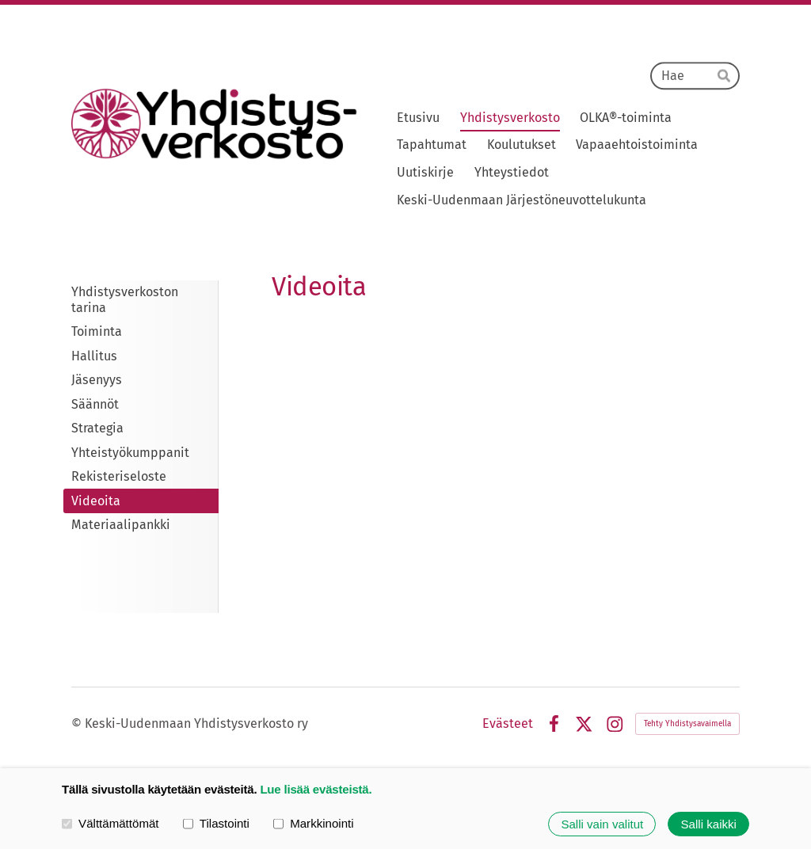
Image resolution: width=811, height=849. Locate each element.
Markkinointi (313, 823)
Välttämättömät (110, 823)
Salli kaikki (709, 824)
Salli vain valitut (602, 824)
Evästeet (507, 724)
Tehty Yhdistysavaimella (687, 724)
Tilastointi (216, 823)
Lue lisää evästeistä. (315, 789)
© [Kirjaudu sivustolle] (78, 723)
